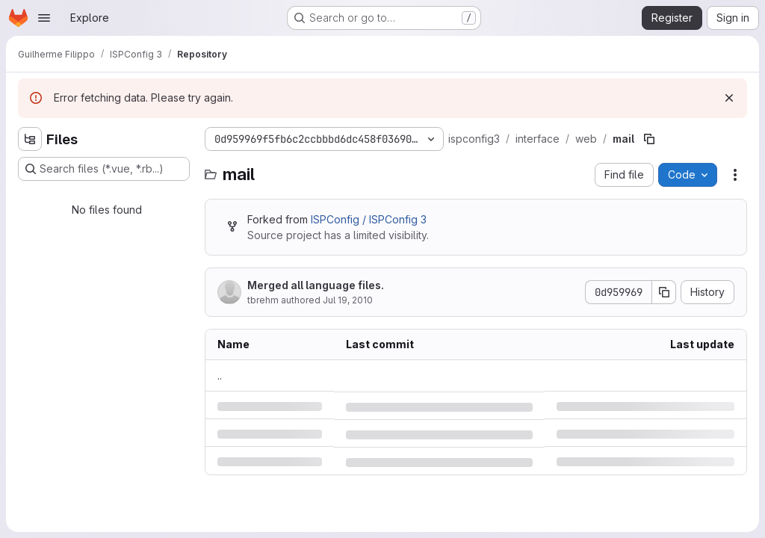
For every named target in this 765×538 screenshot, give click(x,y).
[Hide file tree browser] (30, 139)
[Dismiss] (729, 98)
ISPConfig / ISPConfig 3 (369, 219)
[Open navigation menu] (44, 18)
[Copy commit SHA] (664, 292)
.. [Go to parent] (219, 375)
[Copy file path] (649, 139)
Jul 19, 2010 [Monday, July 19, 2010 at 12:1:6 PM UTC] (348, 300)
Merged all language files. (315, 285)
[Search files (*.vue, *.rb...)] (104, 169)
